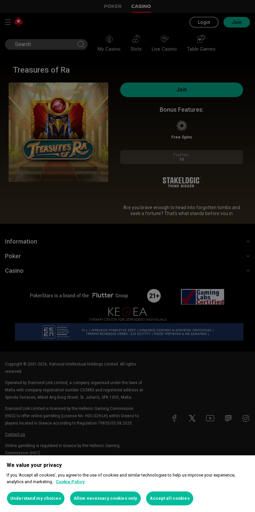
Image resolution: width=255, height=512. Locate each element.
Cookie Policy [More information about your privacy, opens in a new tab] (70, 481)
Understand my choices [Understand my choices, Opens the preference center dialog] (35, 498)
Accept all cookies (169, 498)
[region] (127, 483)
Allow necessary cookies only (105, 498)
